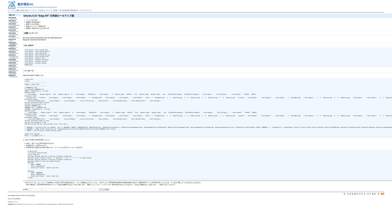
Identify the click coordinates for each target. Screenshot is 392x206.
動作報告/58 (13, 22)
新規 (55, 10)
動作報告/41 (26, 4)
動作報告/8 (13, 73)
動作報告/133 (14, 70)
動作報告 (34, 20)
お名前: (25, 189)
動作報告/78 (13, 76)
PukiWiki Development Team (29, 204)
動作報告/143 (14, 31)
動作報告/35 (13, 64)
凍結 (22, 10)
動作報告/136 (14, 34)
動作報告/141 (14, 58)
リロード (48, 10)
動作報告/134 (14, 50)
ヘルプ (80, 10)
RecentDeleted (14, 25)
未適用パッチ (14, 47)
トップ (11, 10)
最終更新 (74, 10)
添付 (42, 10)
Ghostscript (13, 19)
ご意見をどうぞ (15, 38)
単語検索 (66, 10)
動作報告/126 (14, 61)
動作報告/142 (14, 53)
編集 (18, 10)
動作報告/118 (14, 56)
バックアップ (34, 10)
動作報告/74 (13, 67)
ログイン (87, 10)
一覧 (60, 10)
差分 (26, 10)
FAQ (11, 41)
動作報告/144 (14, 28)
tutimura (16, 201)
